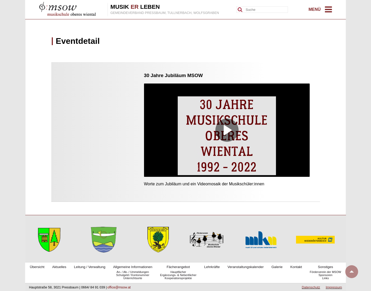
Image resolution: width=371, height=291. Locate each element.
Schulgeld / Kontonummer (132, 275)
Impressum (334, 287)
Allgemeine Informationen (132, 267)
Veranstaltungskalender (245, 267)
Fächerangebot (178, 267)
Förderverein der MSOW (325, 271)
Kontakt (296, 267)
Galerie (276, 267)
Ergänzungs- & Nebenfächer (178, 275)
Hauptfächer (178, 271)
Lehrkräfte (212, 267)
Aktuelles (59, 267)
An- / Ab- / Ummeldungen (132, 271)
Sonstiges (325, 267)
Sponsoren (325, 275)
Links (325, 278)
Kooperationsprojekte (178, 278)
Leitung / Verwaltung (89, 267)
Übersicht (37, 267)
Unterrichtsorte (132, 278)
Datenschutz (311, 287)
